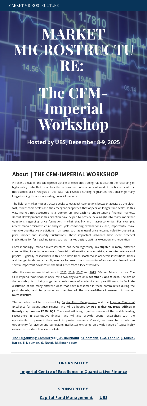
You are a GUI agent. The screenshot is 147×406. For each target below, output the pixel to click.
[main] (73, 86)
